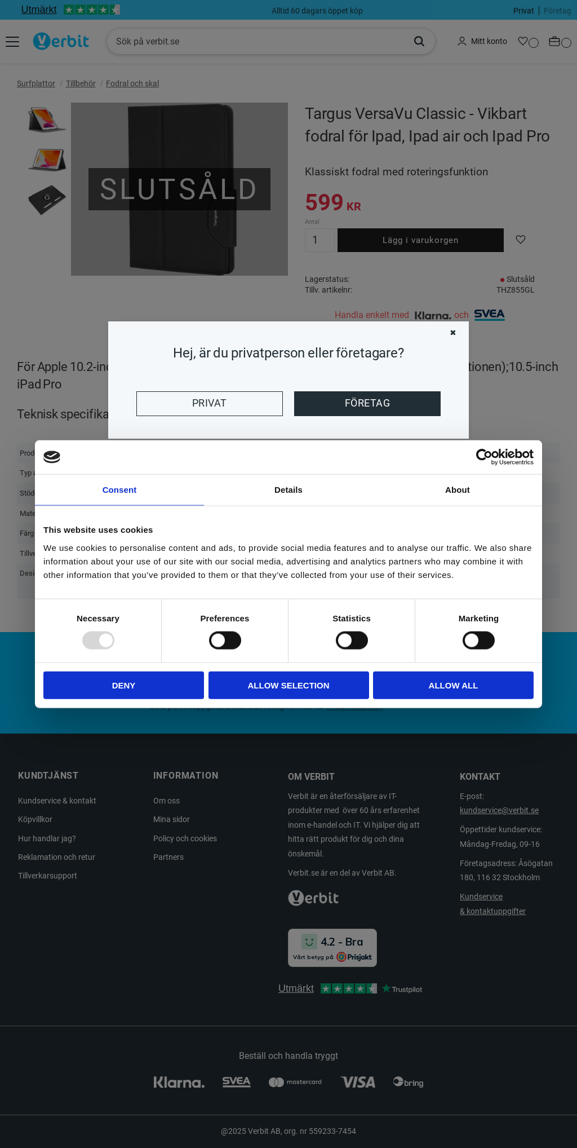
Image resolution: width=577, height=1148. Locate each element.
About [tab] (457, 489)
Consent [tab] (120, 489)
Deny (124, 685)
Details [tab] (288, 489)
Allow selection (289, 685)
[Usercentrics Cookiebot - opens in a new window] (484, 457)
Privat (209, 403)
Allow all (453, 685)
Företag (367, 403)
